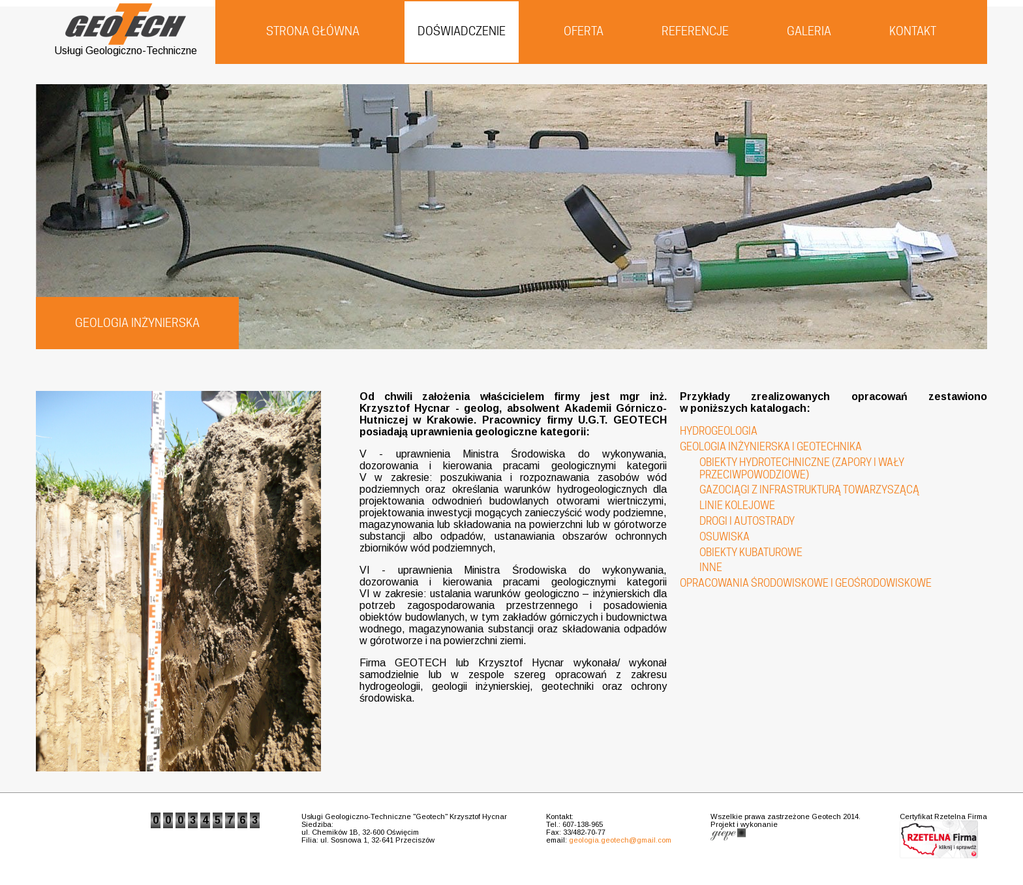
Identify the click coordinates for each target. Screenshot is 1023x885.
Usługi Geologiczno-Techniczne (125, 46)
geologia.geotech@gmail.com (620, 840)
